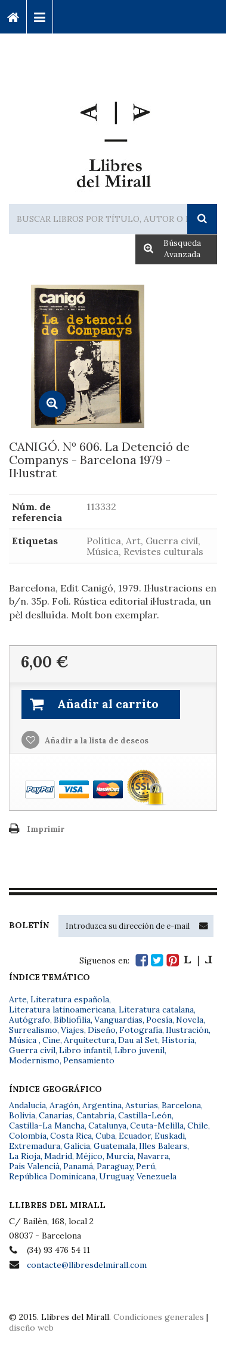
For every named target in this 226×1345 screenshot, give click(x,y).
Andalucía (27, 1105)
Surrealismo (33, 1029)
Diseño (102, 1029)
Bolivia (22, 1115)
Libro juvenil (139, 1050)
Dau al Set (138, 1040)
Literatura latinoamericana (62, 1009)
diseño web (31, 1327)
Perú (145, 1166)
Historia (178, 1040)
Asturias (141, 1105)
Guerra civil (32, 1050)
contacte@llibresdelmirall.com (87, 1264)
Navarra (153, 1156)
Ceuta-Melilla (157, 1125)
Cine (51, 1040)
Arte (18, 999)
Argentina (102, 1105)
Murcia (120, 1156)
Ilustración (187, 1029)
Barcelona (181, 1105)
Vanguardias (118, 1019)
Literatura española (69, 999)
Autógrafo (29, 1019)
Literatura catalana (156, 1009)
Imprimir (45, 829)
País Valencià (34, 1166)
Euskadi (169, 1135)
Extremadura (34, 1145)
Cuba (105, 1135)
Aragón (64, 1105)
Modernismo (34, 1060)
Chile (197, 1125)
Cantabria (95, 1115)
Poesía (159, 1019)
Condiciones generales (158, 1317)
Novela (189, 1019)
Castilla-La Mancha (47, 1125)
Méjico (89, 1156)
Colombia (28, 1135)
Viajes (72, 1029)
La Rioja (25, 1156)
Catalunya (107, 1125)
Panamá (78, 1166)
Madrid (58, 1156)
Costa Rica (71, 1135)
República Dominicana (52, 1176)
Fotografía (140, 1029)
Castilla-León (145, 1115)
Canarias (56, 1115)
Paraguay (114, 1166)
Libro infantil (85, 1050)
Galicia (77, 1145)
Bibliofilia (72, 1019)
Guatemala (114, 1145)
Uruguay (116, 1176)
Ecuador (135, 1135)
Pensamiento (88, 1060)
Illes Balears (163, 1145)
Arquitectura (89, 1040)
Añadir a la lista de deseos (95, 741)
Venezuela (157, 1176)
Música (24, 1040)
